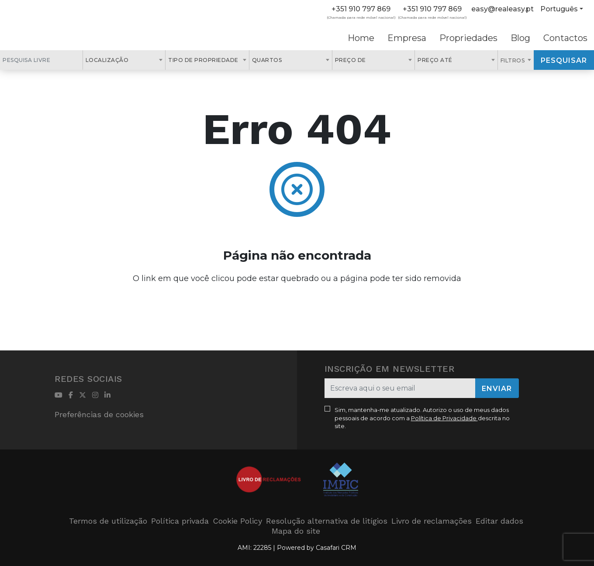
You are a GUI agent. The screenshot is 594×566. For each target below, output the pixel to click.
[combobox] (124, 60)
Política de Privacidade (444, 418)
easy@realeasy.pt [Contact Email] (502, 9)
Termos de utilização (108, 520)
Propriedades (468, 38)
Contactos (565, 38)
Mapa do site (296, 530)
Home (361, 38)
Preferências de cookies (99, 414)
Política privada (180, 520)
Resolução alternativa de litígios (326, 520)
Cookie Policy (237, 520)
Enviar (497, 388)
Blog (520, 38)
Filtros (513, 60)
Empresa (406, 38)
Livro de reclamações (431, 520)
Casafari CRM (336, 548)
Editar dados (499, 520)
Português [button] (559, 9)
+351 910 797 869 (361, 9)
